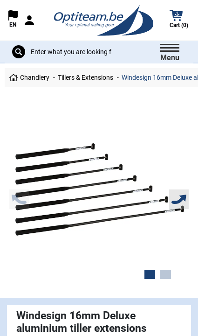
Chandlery (34, 77)
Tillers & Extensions (85, 77)
